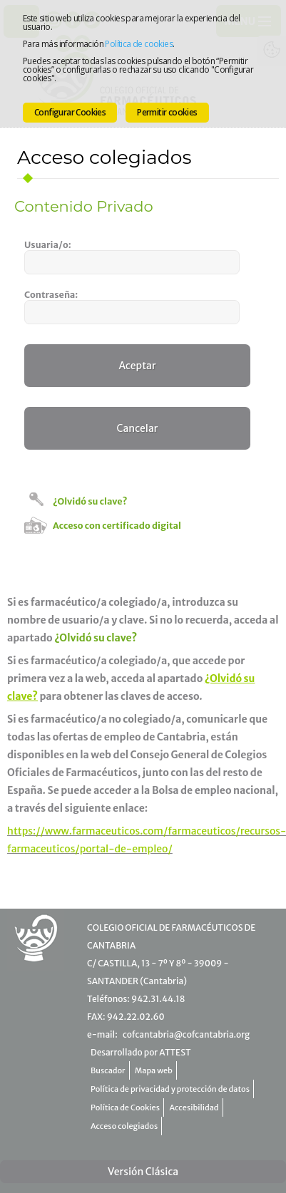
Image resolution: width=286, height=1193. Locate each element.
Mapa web (154, 1070)
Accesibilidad (194, 1107)
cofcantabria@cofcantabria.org (186, 1034)
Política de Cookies (125, 1107)
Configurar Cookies (70, 112)
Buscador (108, 1070)
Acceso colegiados (124, 1126)
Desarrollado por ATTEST (140, 1052)
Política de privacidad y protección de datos (170, 1089)
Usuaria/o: (47, 244)
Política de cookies (139, 44)
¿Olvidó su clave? (90, 501)
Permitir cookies (167, 112)
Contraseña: (51, 294)
